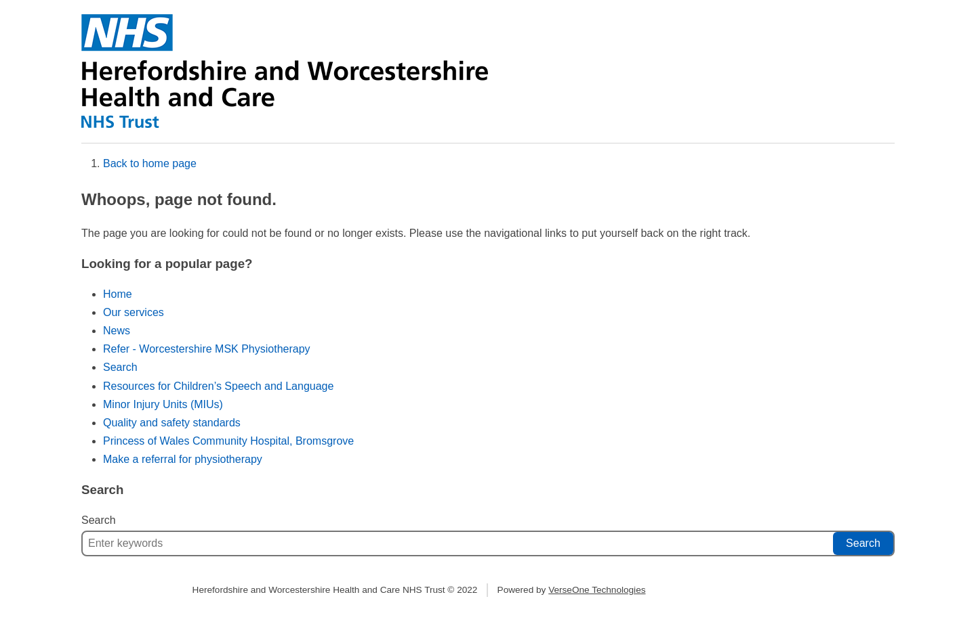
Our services (133, 312)
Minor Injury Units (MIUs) (163, 404)
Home (117, 294)
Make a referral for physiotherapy (182, 459)
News (116, 330)
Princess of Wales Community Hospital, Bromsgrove (228, 441)
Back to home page (150, 163)
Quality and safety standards (172, 422)
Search (120, 367)
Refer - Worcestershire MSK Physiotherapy (206, 349)
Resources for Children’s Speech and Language (218, 386)
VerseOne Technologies (596, 590)
